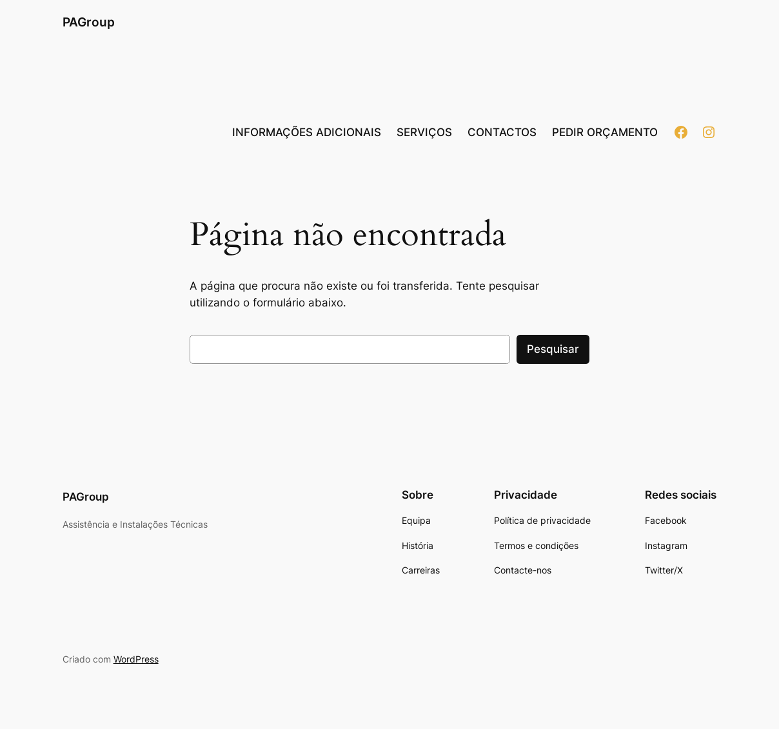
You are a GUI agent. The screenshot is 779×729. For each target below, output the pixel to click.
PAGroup (89, 22)
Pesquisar (553, 349)
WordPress (136, 659)
